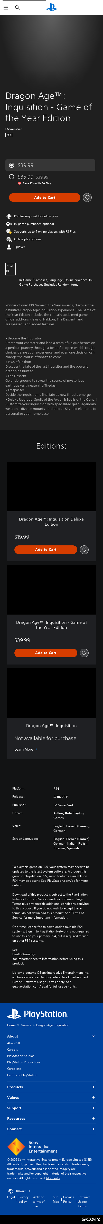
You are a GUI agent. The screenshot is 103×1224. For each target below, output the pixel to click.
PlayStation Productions (24, 1062)
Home (11, 1025)
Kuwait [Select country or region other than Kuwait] (19, 1191)
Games (26, 1025)
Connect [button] (51, 1129)
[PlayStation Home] (51, 8)
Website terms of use (38, 1201)
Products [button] (51, 1087)
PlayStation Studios (20, 1056)
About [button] (51, 1036)
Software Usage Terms (84, 1201)
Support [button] (51, 1108)
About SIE (14, 1043)
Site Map (56, 1199)
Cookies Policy (68, 1199)
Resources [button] (51, 1118)
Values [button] (51, 1097)
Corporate (14, 1068)
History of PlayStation (22, 1075)
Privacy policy (23, 1199)
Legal (11, 1197)
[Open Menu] (6, 7)
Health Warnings (24, 954)
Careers (12, 1049)
